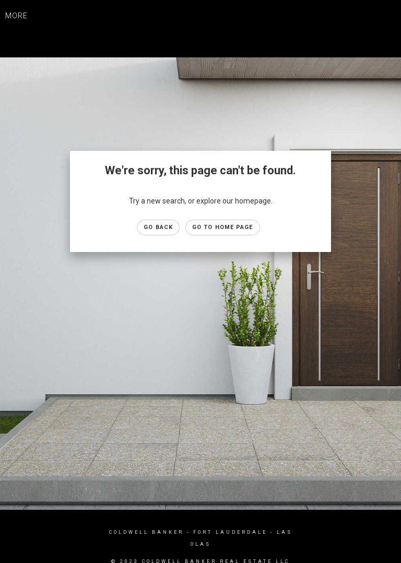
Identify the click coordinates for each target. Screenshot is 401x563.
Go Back (158, 227)
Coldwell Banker (146, 532)
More (16, 15)
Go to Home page (222, 227)
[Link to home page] (200, 26)
